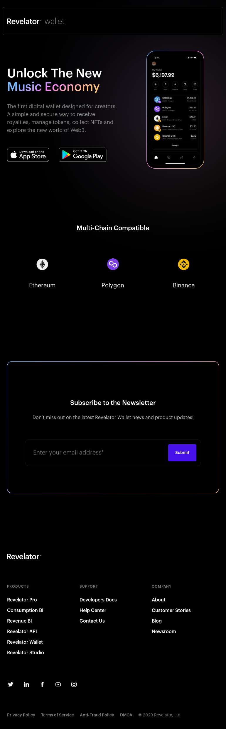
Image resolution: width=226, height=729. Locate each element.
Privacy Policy (21, 715)
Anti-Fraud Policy (97, 715)
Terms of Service (57, 715)
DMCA (126, 715)
